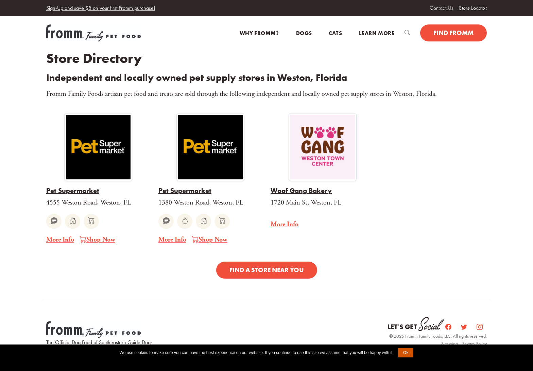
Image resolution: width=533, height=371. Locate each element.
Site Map (450, 343)
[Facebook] (449, 327)
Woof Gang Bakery (301, 190)
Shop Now (97, 239)
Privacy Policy (474, 343)
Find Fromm (453, 33)
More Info (60, 239)
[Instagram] (480, 327)
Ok (405, 352)
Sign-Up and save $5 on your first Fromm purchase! (100, 8)
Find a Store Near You (266, 270)
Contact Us (441, 7)
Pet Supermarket (72, 190)
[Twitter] (464, 327)
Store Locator (473, 7)
